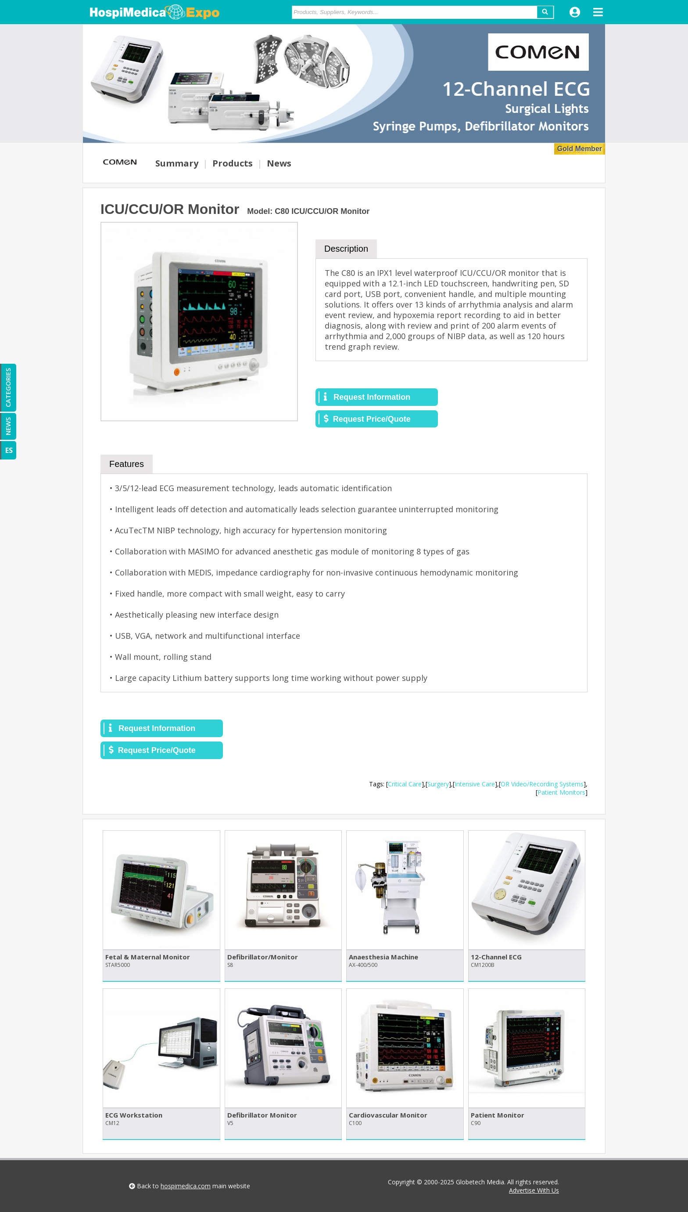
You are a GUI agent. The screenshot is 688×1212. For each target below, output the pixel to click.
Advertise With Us (534, 1190)
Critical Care (405, 784)
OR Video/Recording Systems (542, 784)
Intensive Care (475, 784)
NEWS (8, 426)
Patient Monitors (561, 792)
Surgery (438, 784)
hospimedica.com (186, 1186)
